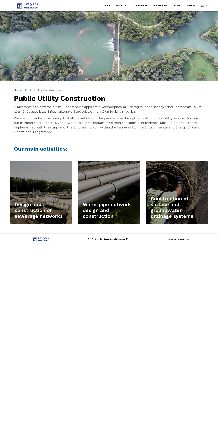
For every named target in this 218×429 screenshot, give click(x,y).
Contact (190, 5)
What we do (140, 5)
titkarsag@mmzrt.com (177, 239)
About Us (121, 6)
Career (176, 5)
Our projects (160, 5)
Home (107, 5)
